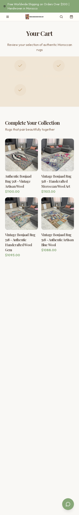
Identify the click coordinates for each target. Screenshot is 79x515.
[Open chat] (68, 504)
